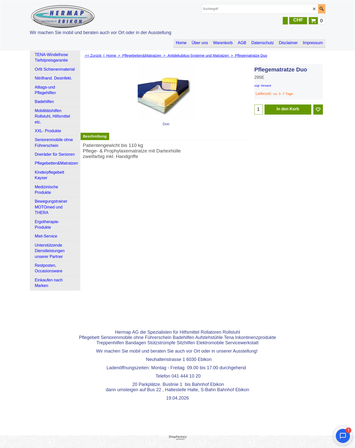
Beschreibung (95, 136)
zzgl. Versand (262, 85)
